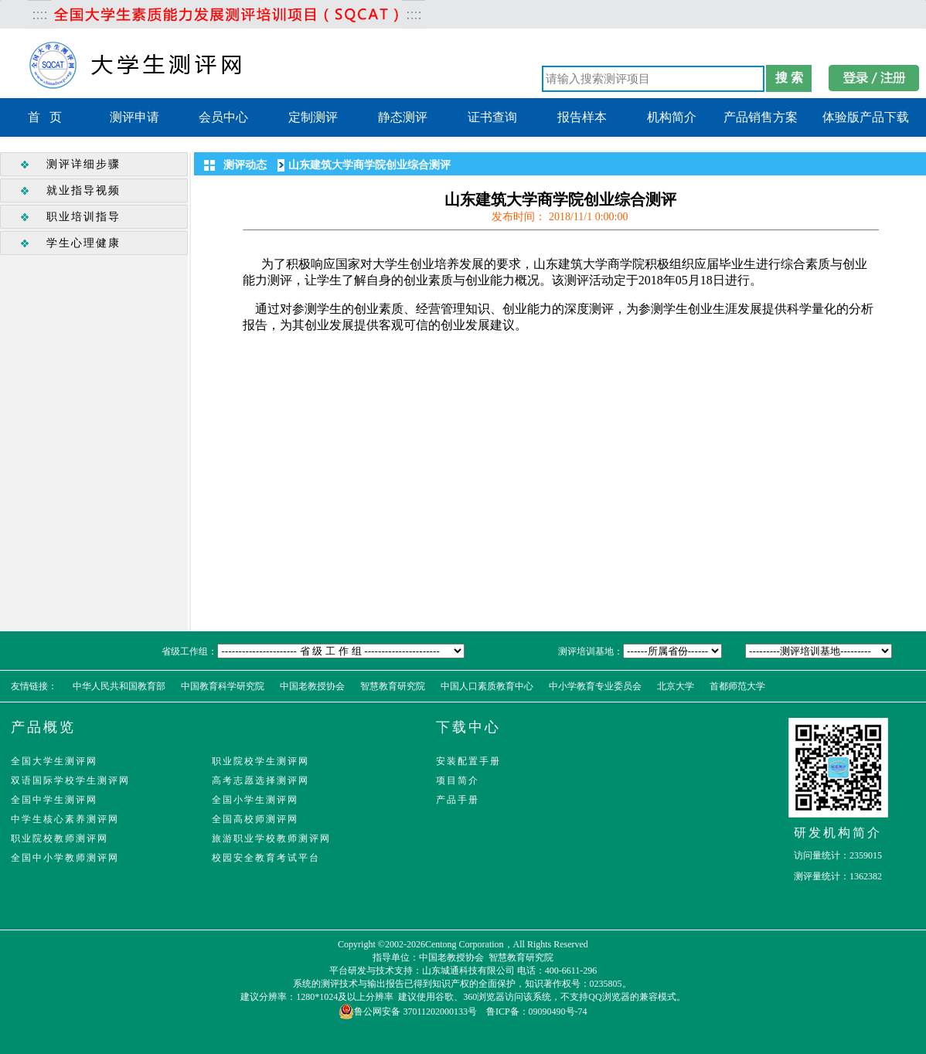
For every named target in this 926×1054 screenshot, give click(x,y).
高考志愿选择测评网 (260, 780)
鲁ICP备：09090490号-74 (536, 1011)
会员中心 (223, 117)
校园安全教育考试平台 (266, 857)
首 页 (45, 117)
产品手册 (457, 799)
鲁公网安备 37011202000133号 (408, 1011)
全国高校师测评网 (255, 819)
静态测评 (402, 117)
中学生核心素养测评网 (65, 819)
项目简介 (457, 780)
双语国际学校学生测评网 (70, 780)
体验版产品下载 (865, 117)
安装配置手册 (468, 761)
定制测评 (313, 117)
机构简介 (671, 117)
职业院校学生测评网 (260, 761)
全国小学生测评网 (255, 799)
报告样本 (582, 117)
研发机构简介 (838, 832)
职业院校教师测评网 (59, 838)
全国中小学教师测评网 (65, 857)
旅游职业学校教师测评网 (271, 838)
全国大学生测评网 (54, 761)
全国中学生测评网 (54, 799)
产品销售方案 (760, 117)
